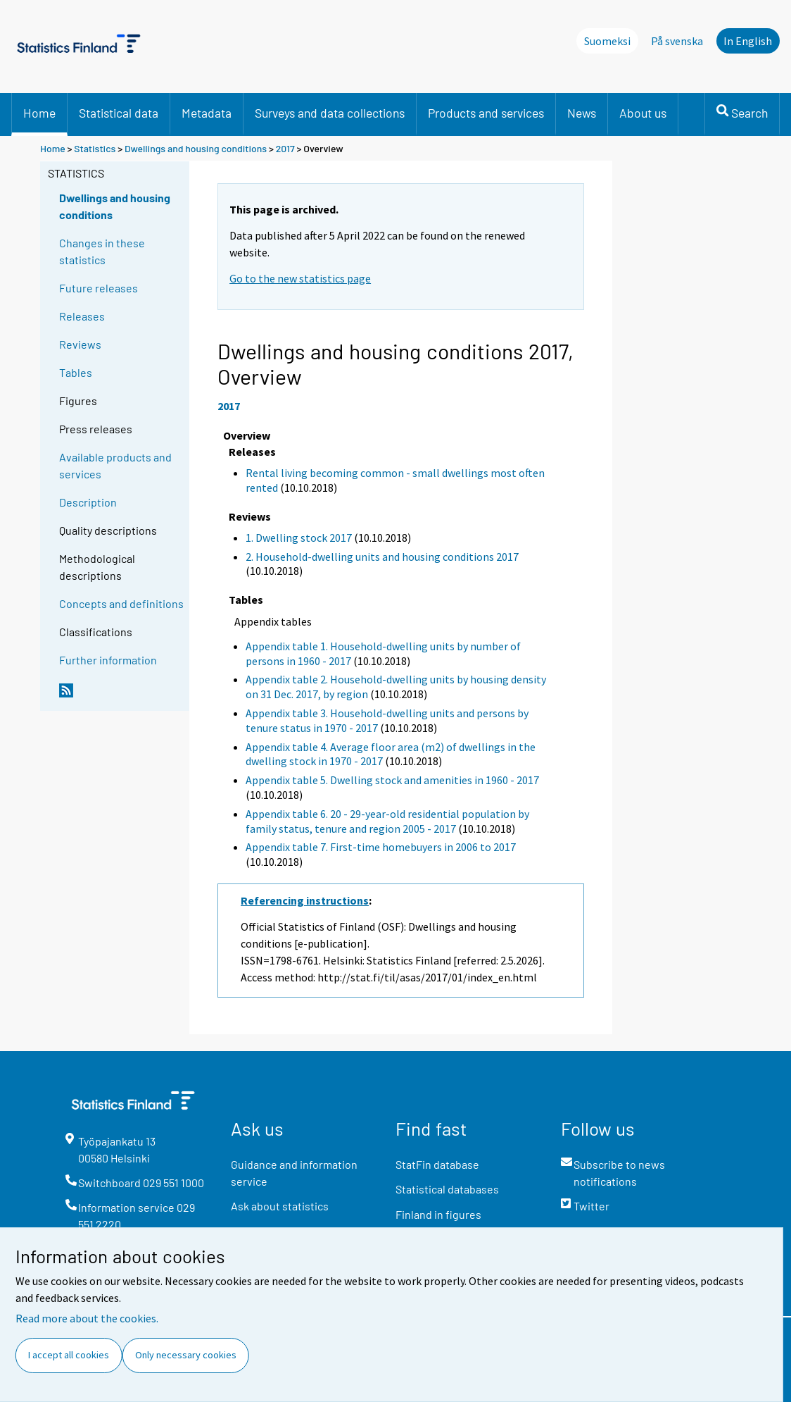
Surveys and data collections (330, 112)
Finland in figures (438, 1214)
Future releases (98, 287)
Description (88, 502)
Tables (75, 372)
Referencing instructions (305, 900)
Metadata (207, 112)
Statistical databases (447, 1189)
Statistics (94, 148)
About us (642, 112)
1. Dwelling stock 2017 (299, 538)
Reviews (80, 344)
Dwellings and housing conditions (196, 148)
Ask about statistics (280, 1205)
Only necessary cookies (185, 1354)
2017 (285, 148)
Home (39, 112)
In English (747, 41)
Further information (108, 659)
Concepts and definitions (121, 603)
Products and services (486, 112)
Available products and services (115, 465)
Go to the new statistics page (300, 278)
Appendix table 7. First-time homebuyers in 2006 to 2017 (381, 847)
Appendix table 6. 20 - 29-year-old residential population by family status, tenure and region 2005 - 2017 (387, 821)
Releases (82, 316)
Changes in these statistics (102, 251)
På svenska (677, 41)
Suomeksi (607, 41)
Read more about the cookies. (86, 1318)
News (581, 112)
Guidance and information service (294, 1173)
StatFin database (437, 1164)
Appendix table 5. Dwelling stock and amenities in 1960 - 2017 (392, 780)
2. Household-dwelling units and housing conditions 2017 (382, 557)
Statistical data (118, 112)
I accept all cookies (68, 1354)
